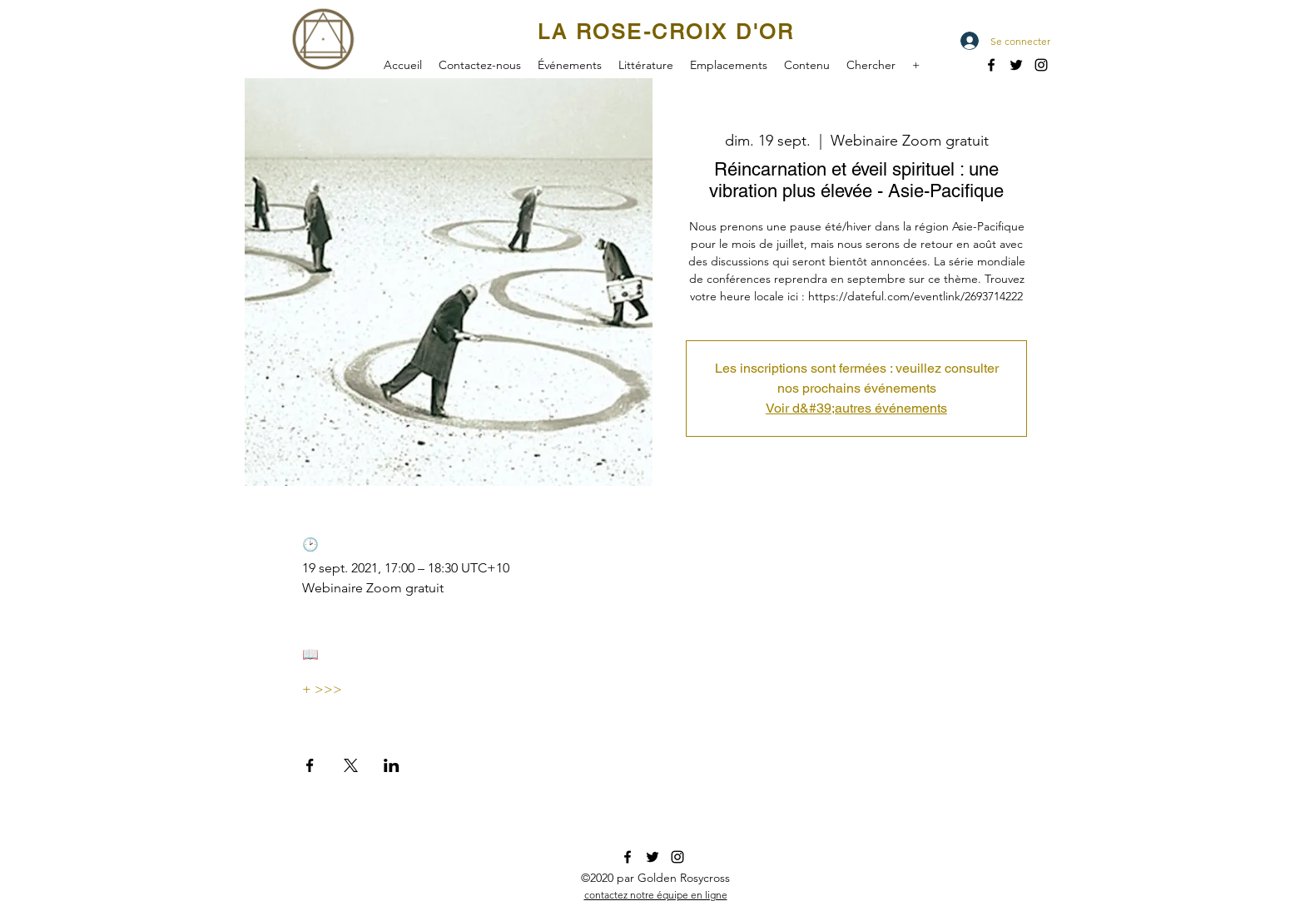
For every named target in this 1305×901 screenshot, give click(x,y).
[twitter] (1016, 65)
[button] (569, 63)
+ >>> (322, 689)
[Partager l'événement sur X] (351, 765)
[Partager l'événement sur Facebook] (310, 765)
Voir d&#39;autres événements (856, 408)
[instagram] (677, 857)
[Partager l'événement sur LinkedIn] (391, 765)
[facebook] (991, 65)
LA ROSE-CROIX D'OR (666, 32)
